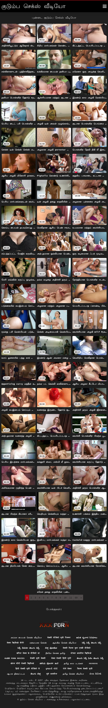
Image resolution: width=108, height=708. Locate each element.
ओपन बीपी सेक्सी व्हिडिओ (22, 663)
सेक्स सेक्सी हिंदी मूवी (61, 658)
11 (70, 597)
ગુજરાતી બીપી (52, 668)
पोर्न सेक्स (67, 668)
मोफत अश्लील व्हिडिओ (81, 653)
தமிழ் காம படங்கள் (73, 663)
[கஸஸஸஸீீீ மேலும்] (105, 6)
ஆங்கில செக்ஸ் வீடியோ (64, 643)
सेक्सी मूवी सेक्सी (38, 658)
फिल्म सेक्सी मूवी (85, 668)
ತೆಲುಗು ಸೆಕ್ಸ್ (36, 673)
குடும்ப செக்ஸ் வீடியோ (32, 699)
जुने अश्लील (51, 673)
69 (76, 597)
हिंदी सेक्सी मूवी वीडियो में (27, 668)
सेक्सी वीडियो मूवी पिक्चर (59, 637)
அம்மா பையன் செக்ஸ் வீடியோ (26, 637)
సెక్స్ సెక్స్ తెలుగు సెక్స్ (91, 643)
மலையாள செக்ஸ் (38, 643)
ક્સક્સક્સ (93, 663)
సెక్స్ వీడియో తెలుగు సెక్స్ (28, 648)
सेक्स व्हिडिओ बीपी (15, 643)
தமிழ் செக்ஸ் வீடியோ (73, 673)
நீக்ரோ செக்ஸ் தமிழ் (55, 653)
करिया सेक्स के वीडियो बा (28, 653)
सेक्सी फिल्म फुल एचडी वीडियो (77, 648)
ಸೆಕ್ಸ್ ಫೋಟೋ (51, 648)
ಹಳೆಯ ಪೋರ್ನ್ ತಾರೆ (49, 663)
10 (65, 597)
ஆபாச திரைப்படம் (16, 673)
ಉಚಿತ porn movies (14, 658)
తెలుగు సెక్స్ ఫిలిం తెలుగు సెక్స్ (90, 658)
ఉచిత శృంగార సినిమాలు (86, 637)
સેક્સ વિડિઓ (95, 673)
